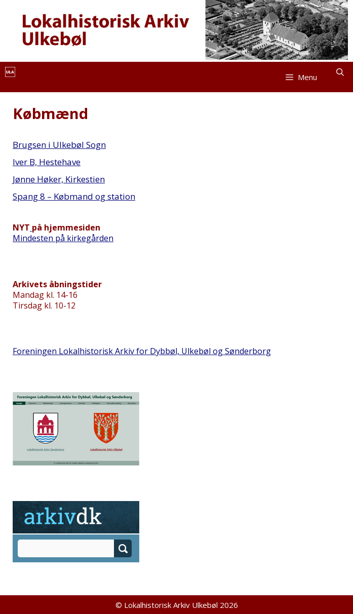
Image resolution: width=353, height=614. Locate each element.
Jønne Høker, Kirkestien (59, 179)
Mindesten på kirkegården (63, 238)
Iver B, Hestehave (47, 162)
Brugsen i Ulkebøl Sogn (59, 144)
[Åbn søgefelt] (340, 72)
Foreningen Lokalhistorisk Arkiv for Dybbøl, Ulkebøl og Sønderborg (142, 351)
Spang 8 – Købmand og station (74, 196)
